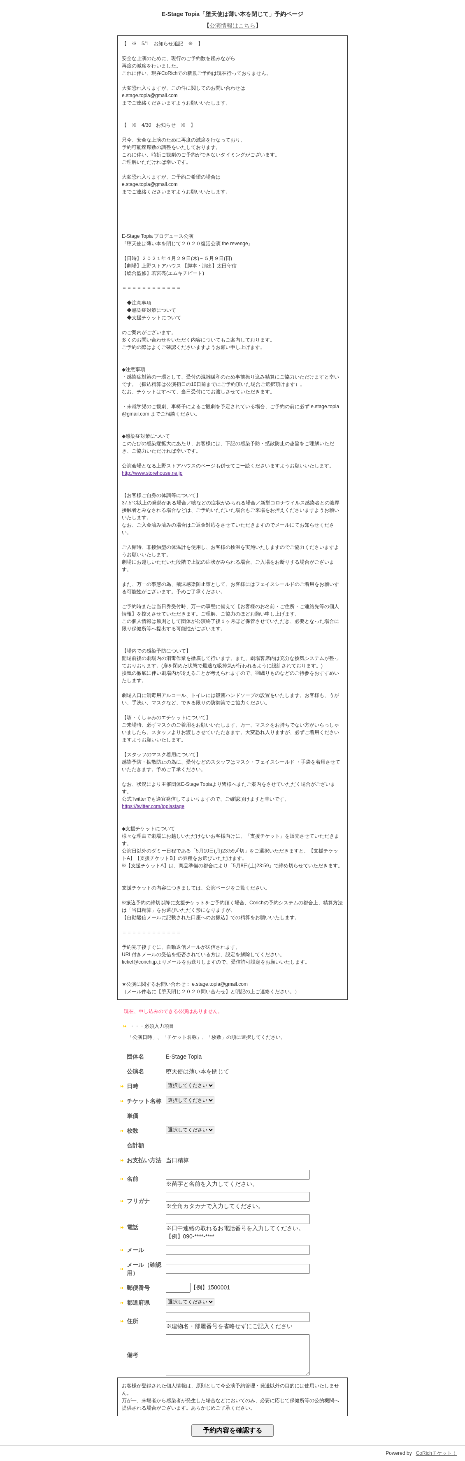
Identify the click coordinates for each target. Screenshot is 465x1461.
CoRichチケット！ (436, 1453)
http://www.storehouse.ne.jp (152, 473)
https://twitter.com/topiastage (153, 806)
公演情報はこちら (232, 25)
